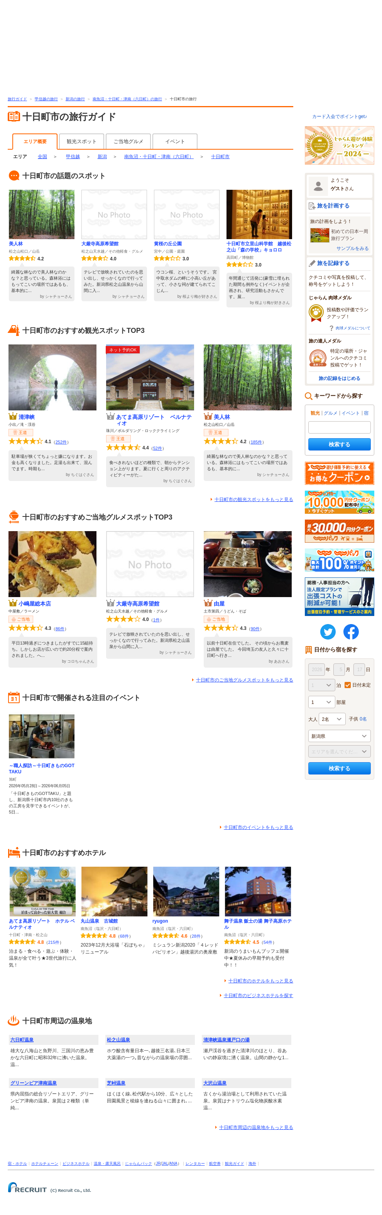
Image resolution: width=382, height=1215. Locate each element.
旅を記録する (333, 263)
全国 (42, 156)
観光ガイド (234, 1163)
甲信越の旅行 (46, 99)
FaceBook (351, 632)
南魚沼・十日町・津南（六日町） (159, 156)
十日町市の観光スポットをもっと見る (254, 499)
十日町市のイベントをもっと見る (258, 827)
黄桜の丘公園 (168, 243)
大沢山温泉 (214, 1083)
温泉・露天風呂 (107, 1163)
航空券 (215, 1163)
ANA (173, 1163)
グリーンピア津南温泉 (33, 1083)
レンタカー (195, 1163)
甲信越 (73, 156)
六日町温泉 (22, 1040)
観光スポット (82, 141)
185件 (256, 442)
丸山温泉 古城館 (99, 921)
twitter (328, 632)
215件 (53, 942)
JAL (165, 1163)
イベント (175, 141)
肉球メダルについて (353, 328)
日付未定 (361, 685)
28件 (196, 936)
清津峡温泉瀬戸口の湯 (226, 1040)
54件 (268, 942)
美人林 (16, 243)
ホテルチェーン (44, 1163)
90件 (255, 628)
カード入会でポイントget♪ (339, 116)
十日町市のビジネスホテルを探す (258, 995)
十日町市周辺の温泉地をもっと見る (256, 1127)
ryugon (160, 921)
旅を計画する (333, 205)
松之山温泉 (118, 1040)
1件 (156, 620)
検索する (339, 444)
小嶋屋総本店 (35, 604)
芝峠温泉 (116, 1083)
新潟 (102, 156)
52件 (157, 448)
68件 (124, 936)
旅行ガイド (17, 99)
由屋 (219, 604)
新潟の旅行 (75, 99)
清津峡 (27, 417)
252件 (61, 442)
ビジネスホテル (76, 1163)
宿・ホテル (17, 1163)
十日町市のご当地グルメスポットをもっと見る (244, 680)
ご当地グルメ (128, 141)
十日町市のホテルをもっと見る (260, 981)
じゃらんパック (138, 1163)
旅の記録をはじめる (339, 378)
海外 (252, 1163)
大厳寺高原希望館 (99, 243)
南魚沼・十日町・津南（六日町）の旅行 (127, 99)
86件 (60, 628)
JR (158, 1163)
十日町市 (220, 156)
